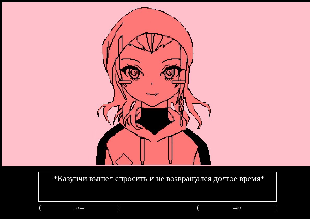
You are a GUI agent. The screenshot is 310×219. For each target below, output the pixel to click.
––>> (237, 208)
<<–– (79, 208)
